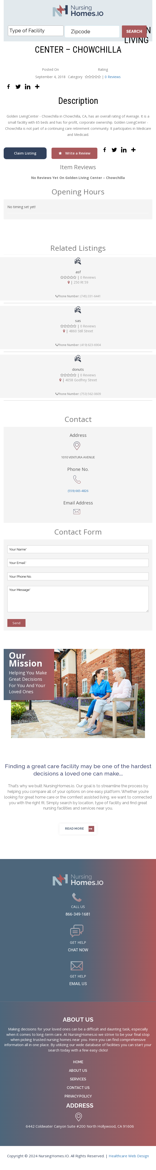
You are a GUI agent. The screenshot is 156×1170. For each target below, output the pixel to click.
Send (16, 623)
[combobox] (36, 30)
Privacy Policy (78, 1100)
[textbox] (37, 31)
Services (78, 1083)
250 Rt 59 (81, 282)
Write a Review (74, 153)
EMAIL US (78, 987)
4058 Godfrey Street (81, 380)
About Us (78, 1075)
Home (78, 1066)
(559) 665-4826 (78, 491)
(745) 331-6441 (90, 296)
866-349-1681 (78, 915)
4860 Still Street (81, 331)
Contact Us (78, 1092)
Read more (74, 829)
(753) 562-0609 (90, 394)
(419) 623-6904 (90, 345)
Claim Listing (25, 153)
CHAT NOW (78, 952)
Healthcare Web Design (129, 1160)
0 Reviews (113, 76)
